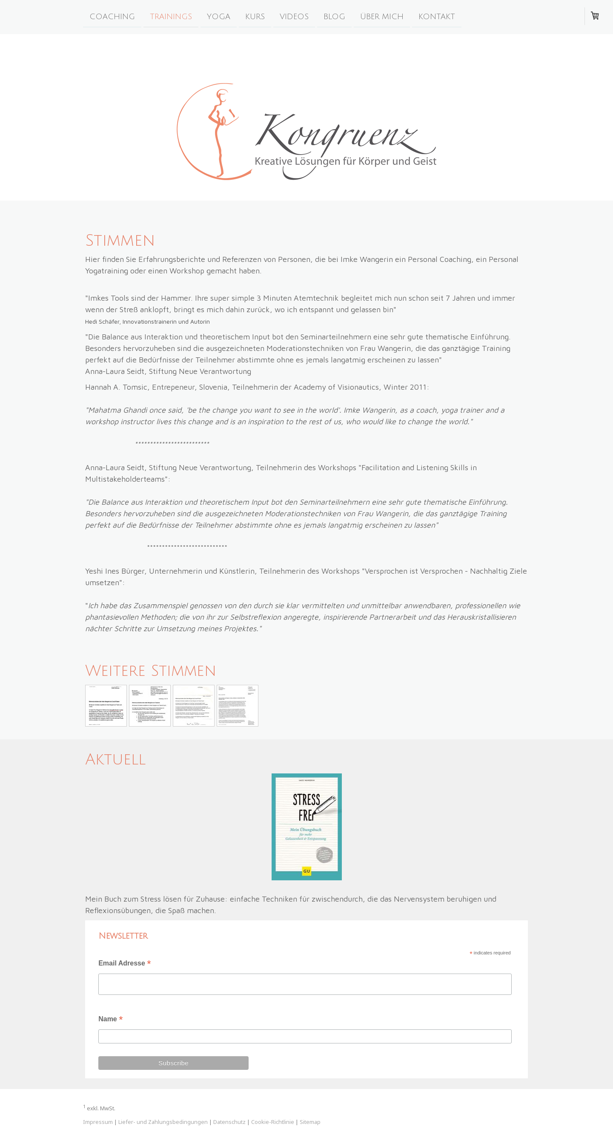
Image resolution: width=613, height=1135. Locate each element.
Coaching (112, 16)
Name (110, 1020)
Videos (294, 16)
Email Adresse (124, 964)
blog (334, 16)
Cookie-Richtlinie (272, 1122)
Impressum (98, 1122)
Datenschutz (229, 1122)
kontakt (436, 16)
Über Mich (382, 16)
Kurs (255, 16)
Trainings (171, 16)
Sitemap (310, 1122)
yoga (218, 16)
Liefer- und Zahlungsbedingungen (163, 1122)
